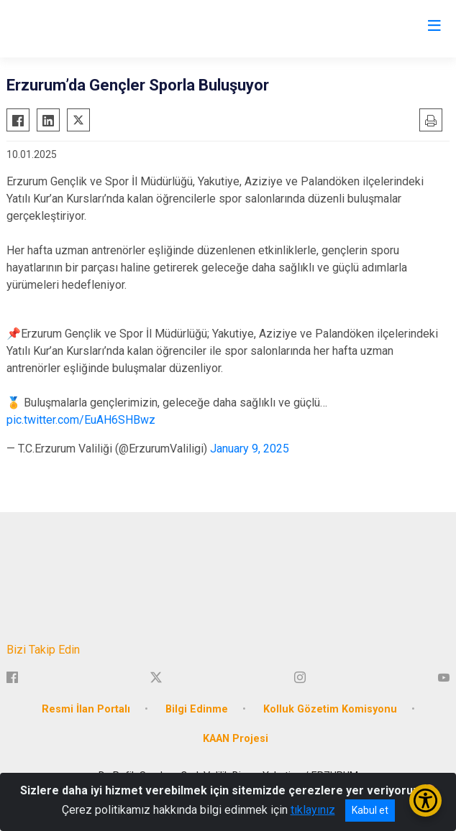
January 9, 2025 (249, 448)
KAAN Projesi (235, 739)
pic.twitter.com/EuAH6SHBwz (80, 420)
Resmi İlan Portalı (86, 709)
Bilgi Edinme (196, 709)
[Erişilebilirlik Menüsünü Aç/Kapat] (425, 800)
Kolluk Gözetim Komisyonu (330, 709)
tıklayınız (313, 810)
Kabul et (370, 810)
